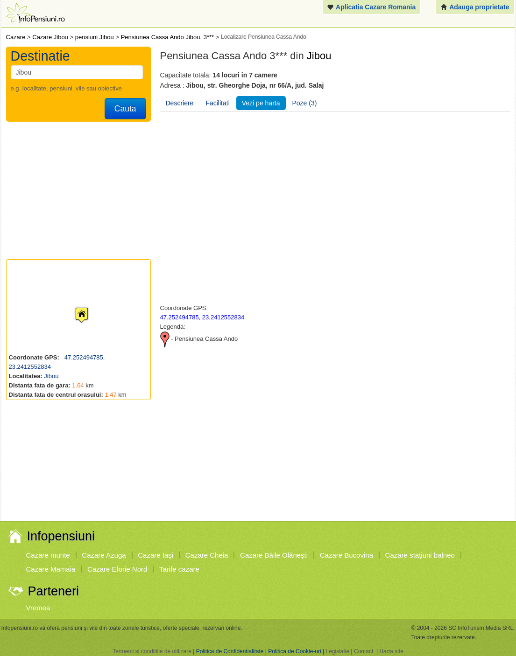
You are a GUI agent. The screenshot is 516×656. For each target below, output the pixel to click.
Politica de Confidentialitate (230, 651)
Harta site (391, 651)
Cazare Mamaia (51, 569)
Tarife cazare (179, 569)
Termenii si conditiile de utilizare (152, 651)
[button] (74, 306)
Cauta (125, 108)
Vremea (38, 607)
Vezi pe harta (261, 103)
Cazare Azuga (104, 555)
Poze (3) (304, 103)
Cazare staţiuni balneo (420, 555)
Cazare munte (48, 555)
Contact (363, 651)
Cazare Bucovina (346, 555)
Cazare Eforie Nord (117, 569)
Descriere (180, 103)
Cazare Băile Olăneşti (274, 555)
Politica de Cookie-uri (294, 651)
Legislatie (337, 651)
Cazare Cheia (206, 555)
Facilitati (217, 103)
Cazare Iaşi (155, 555)
